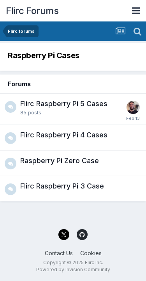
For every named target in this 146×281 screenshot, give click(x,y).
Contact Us (59, 253)
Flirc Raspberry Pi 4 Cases (63, 135)
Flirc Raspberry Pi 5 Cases (63, 104)
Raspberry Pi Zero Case (59, 161)
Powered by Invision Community (73, 269)
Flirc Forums (32, 10)
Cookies (91, 253)
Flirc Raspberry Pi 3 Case (62, 186)
